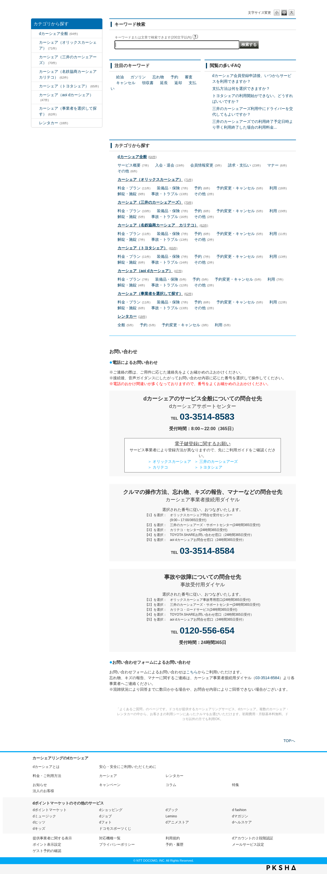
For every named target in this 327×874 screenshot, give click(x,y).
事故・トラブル (169, 194)
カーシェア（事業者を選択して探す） (68, 111)
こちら (192, 672)
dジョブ (105, 816)
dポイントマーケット (50, 810)
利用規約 (173, 838)
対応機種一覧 (110, 838)
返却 (178, 83)
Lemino (171, 816)
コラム (171, 785)
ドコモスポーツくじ (115, 828)
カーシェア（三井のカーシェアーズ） (68, 60)
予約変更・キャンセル (239, 188)
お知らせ (40, 785)
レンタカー (53, 123)
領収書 (147, 83)
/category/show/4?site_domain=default (35, 57)
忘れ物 (158, 77)
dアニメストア (177, 822)
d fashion (239, 810)
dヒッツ (39, 822)
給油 (120, 77)
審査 (188, 77)
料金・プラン (134, 188)
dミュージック (44, 816)
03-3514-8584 (207, 551)
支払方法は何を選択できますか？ (241, 88)
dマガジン (240, 816)
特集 (235, 785)
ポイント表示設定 (47, 844)
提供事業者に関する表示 (52, 838)
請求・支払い (244, 165)
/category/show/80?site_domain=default (35, 108)
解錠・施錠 (131, 194)
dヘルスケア (242, 822)
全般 (125, 325)
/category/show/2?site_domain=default (35, 34)
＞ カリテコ (158, 467)
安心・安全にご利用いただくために (127, 767)
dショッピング (110, 810)
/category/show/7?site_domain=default (35, 123)
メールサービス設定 (248, 844)
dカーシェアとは (46, 767)
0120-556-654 (207, 630)
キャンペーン (110, 785)
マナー (277, 165)
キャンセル (125, 83)
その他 (127, 171)
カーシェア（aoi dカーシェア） (66, 97)
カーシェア (108, 776)
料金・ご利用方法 (47, 776)
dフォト (105, 822)
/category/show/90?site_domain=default (35, 95)
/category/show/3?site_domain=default (35, 42)
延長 (164, 83)
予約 (174, 77)
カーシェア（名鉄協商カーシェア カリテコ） (69, 74)
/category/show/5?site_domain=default (35, 71)
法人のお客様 (43, 791)
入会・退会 (169, 165)
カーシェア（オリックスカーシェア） (68, 45)
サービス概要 (133, 165)
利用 (278, 188)
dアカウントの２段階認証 (252, 838)
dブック (172, 810)
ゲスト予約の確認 (47, 851)
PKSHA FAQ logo (281, 867)
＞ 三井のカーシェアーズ (216, 461)
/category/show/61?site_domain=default (35, 86)
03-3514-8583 (207, 417)
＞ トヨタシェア (208, 467)
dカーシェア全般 (58, 33)
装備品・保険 (172, 188)
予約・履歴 (174, 844)
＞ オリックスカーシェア (169, 461)
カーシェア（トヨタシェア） (69, 86)
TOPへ (289, 741)
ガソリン (138, 77)
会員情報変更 (206, 165)
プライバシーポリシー (117, 844)
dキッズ (39, 828)
